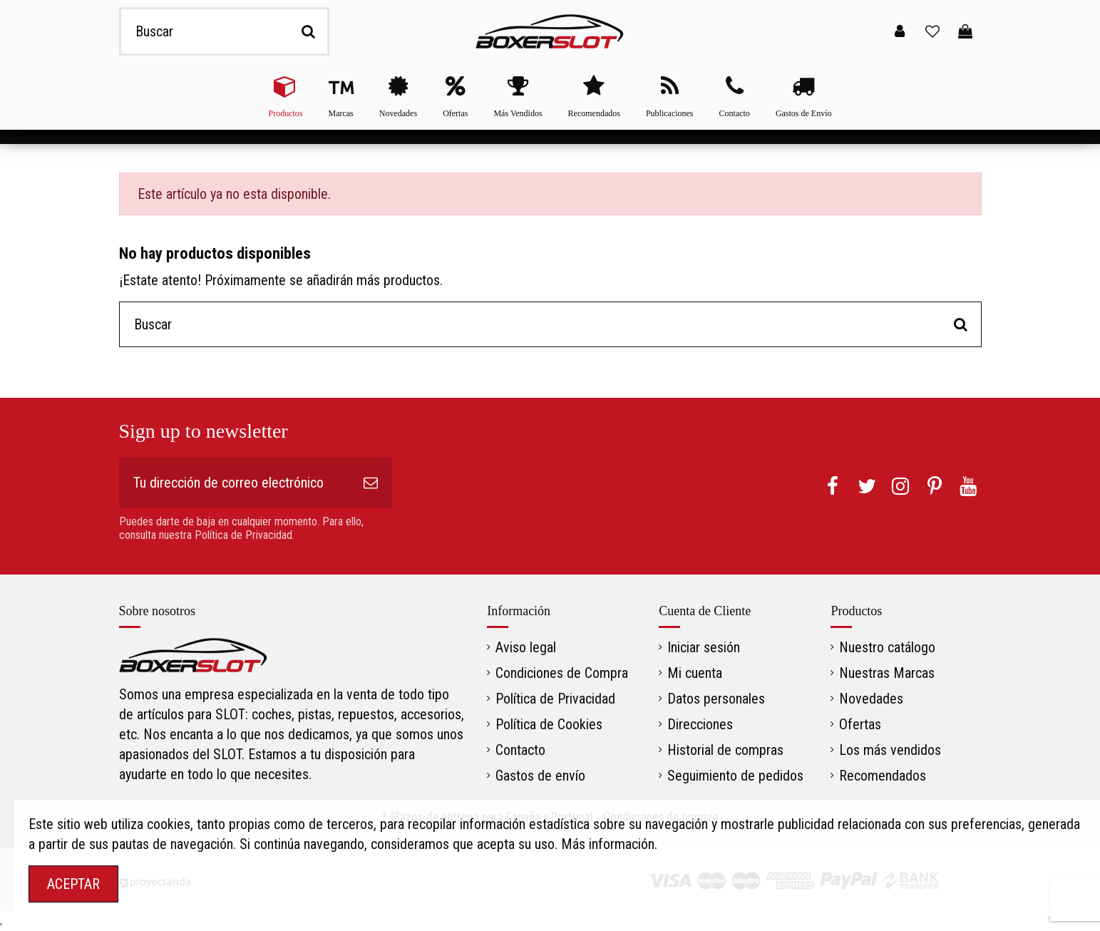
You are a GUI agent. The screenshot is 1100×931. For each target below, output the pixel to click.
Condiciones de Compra (561, 672)
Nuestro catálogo (887, 647)
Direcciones (700, 724)
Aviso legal (525, 647)
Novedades (871, 698)
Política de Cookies (548, 724)
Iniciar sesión (703, 647)
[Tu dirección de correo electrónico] (234, 483)
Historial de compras (725, 749)
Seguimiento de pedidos (735, 775)
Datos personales (716, 698)
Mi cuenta (694, 672)
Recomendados (882, 775)
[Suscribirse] (370, 483)
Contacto (520, 749)
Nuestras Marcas (887, 672)
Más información (607, 844)
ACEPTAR (73, 884)
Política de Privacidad (555, 698)
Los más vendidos (890, 749)
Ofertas (860, 724)
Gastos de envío (540, 775)
